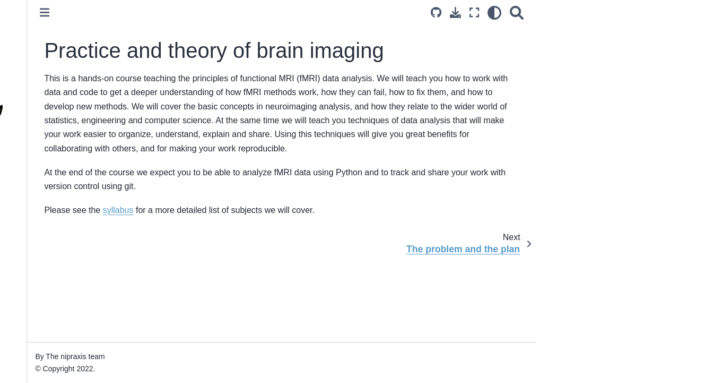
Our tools (29, 343)
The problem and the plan (57, 265)
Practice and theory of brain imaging (64, 214)
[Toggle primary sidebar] (162, 12)
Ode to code (34, 309)
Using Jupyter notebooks (56, 360)
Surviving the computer (53, 326)
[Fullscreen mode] (591, 12)
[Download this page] (572, 12)
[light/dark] (612, 12)
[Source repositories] (553, 12)
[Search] (634, 12)
